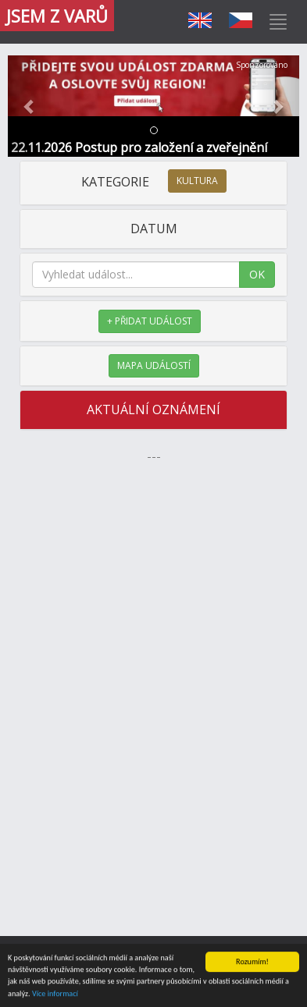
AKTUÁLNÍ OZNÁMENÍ (153, 409)
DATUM (153, 228)
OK (257, 274)
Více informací (55, 994)
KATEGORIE (154, 181)
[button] (30, 106)
